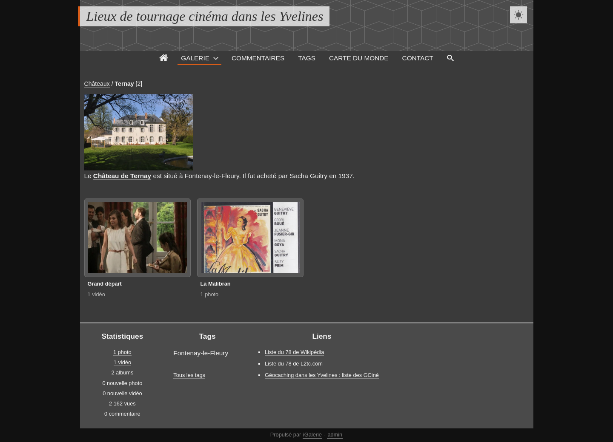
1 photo (210, 294)
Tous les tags (189, 375)
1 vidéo (96, 294)
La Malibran (216, 283)
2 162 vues (122, 403)
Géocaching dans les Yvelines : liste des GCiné (322, 375)
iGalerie (312, 434)
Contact (417, 58)
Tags (306, 58)
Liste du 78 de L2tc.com (294, 363)
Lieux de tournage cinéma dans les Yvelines (205, 16)
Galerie (195, 58)
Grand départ (105, 283)
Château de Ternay (122, 175)
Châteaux (97, 83)
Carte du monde (359, 58)
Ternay (124, 83)
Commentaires (258, 58)
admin (334, 434)
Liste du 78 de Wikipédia (294, 352)
